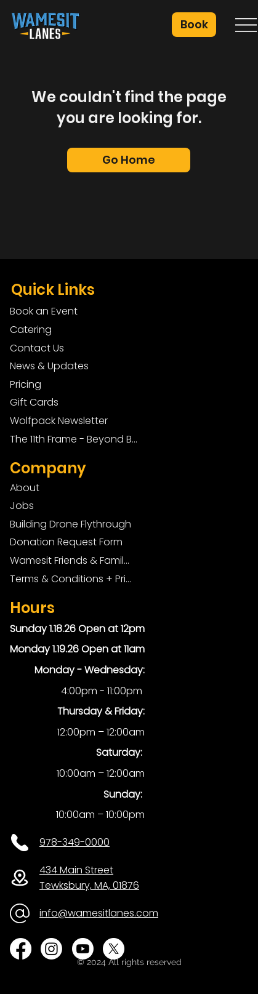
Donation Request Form (66, 542)
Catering (31, 330)
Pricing (25, 384)
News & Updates (49, 366)
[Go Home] (128, 160)
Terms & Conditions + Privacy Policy (70, 579)
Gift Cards (34, 402)
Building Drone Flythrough (70, 524)
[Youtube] (83, 949)
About (24, 488)
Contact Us (37, 348)
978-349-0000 (74, 842)
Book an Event (44, 311)
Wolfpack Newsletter (59, 421)
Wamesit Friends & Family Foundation (70, 560)
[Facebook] (20, 949)
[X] (113, 949)
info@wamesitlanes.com (98, 913)
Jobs (22, 506)
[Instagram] (51, 949)
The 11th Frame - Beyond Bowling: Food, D (76, 439)
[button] (194, 24)
